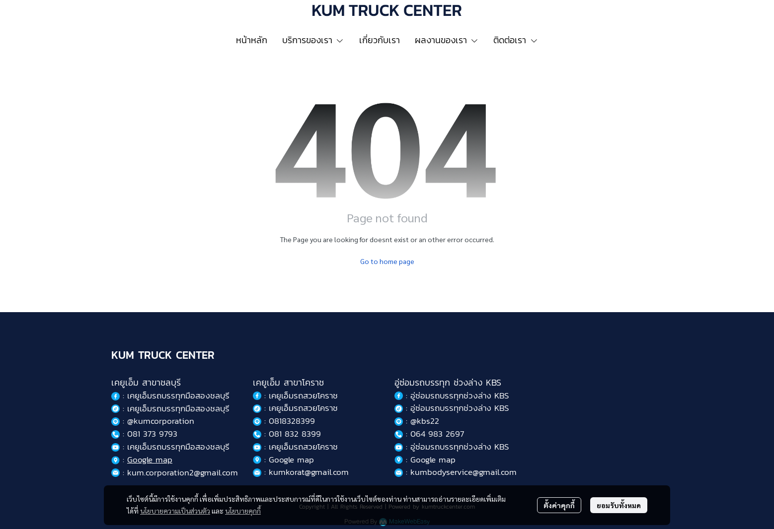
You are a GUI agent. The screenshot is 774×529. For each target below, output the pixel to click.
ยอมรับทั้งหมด (619, 505)
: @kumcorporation (152, 420)
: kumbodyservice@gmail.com (455, 471)
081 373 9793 (152, 433)
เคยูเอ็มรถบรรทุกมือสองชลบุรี (178, 395)
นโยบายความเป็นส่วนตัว (175, 510)
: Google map (283, 459)
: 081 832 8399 (287, 433)
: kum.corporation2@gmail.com (174, 472)
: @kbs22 (416, 420)
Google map (149, 459)
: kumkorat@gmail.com (301, 471)
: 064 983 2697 (429, 433)
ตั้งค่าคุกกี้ (559, 505)
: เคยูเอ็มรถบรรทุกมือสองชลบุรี (170, 408)
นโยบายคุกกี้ (243, 510)
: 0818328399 (284, 420)
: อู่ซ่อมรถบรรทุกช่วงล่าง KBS (451, 395)
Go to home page (387, 261)
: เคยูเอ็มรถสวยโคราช (295, 395)
